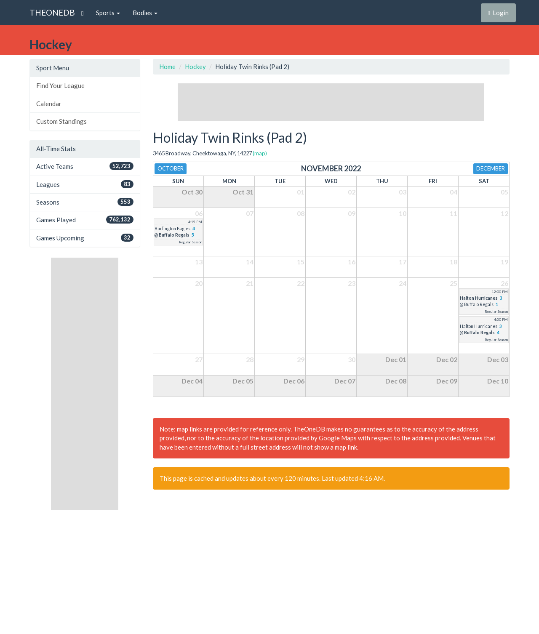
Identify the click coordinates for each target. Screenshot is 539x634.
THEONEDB (52, 12)
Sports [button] (108, 12)
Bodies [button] (145, 12)
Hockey (195, 66)
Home (167, 66)
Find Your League (60, 85)
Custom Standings (61, 121)
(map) (260, 153)
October (170, 168)
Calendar (48, 103)
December (490, 168)
